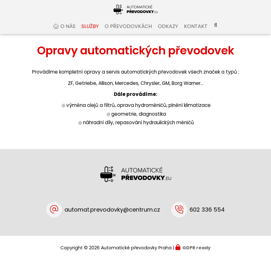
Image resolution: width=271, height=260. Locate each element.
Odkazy (168, 32)
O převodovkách (128, 32)
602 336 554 (207, 209)
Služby (90, 32)
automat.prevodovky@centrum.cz (112, 209)
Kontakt (195, 32)
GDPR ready (196, 248)
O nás (67, 32)
